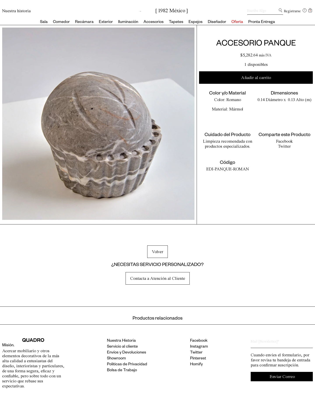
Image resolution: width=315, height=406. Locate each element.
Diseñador (217, 22)
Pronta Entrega (261, 22)
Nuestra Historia (121, 341)
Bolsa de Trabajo (122, 370)
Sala (44, 22)
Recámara (84, 22)
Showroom (116, 359)
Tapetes (176, 22)
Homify (196, 364)
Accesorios (154, 22)
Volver (157, 251)
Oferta (237, 22)
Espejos (196, 22)
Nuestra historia (16, 10)
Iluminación (128, 22)
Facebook (284, 141)
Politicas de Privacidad (127, 364)
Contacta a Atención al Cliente (157, 278)
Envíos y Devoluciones (126, 353)
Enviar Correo (282, 376)
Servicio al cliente (122, 347)
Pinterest (198, 359)
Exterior (106, 22)
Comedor (61, 22)
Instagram (199, 347)
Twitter (284, 146)
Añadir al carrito (256, 77)
